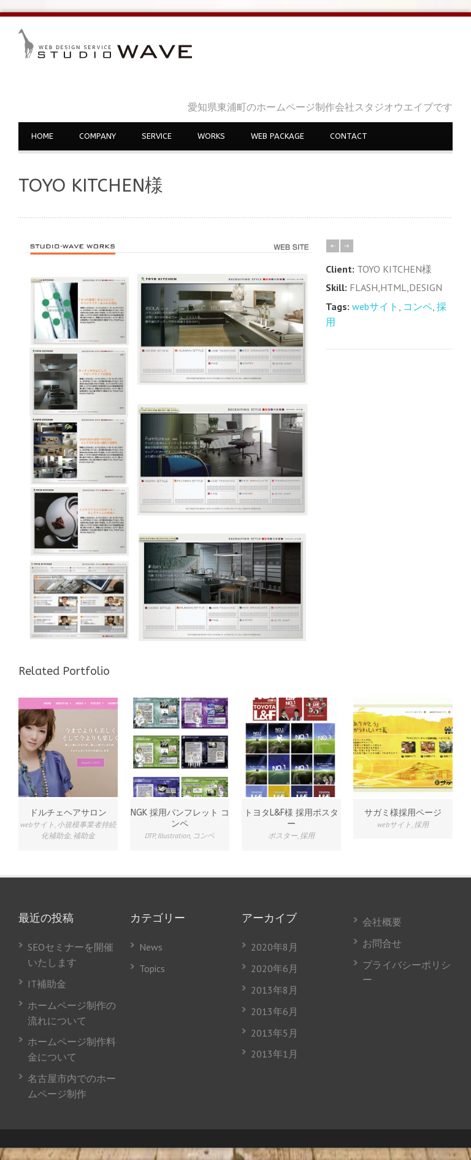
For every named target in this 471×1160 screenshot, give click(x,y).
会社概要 (382, 922)
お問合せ (382, 943)
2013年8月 (274, 990)
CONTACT (348, 136)
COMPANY (97, 136)
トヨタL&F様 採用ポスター (291, 818)
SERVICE (157, 136)
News (151, 947)
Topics (152, 968)
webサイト (375, 306)
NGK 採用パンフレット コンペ (180, 818)
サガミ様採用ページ (403, 813)
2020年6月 (274, 968)
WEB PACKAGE (277, 136)
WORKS (211, 136)
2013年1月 (274, 1054)
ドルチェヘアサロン (68, 813)
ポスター (282, 835)
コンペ (417, 306)
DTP (150, 835)
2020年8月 (274, 947)
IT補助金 (47, 984)
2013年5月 (274, 1033)
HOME (42, 136)
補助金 (84, 835)
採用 (307, 835)
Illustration (174, 835)
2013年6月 (274, 1011)
